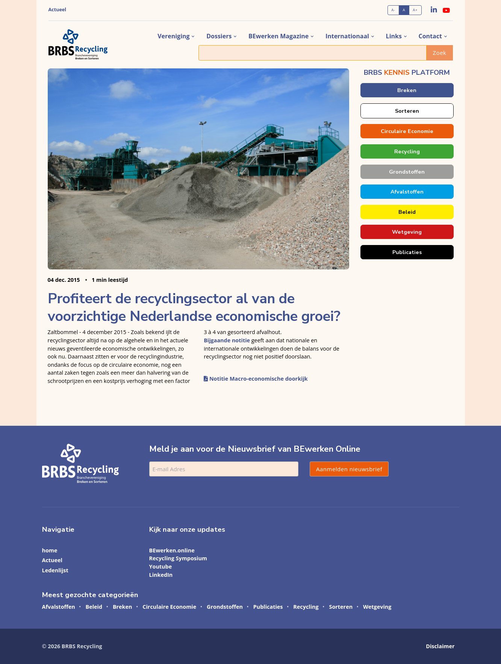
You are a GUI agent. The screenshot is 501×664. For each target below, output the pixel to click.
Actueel (57, 9)
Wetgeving (407, 232)
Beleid (407, 212)
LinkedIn (161, 574)
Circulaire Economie (407, 131)
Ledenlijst (55, 570)
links (394, 36)
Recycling (407, 151)
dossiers (219, 36)
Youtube (160, 566)
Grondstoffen (407, 171)
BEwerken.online (172, 550)
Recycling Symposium (178, 558)
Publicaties (407, 252)
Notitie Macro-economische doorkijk (256, 378)
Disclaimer (440, 646)
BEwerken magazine (278, 36)
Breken (406, 90)
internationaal (347, 36)
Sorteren (407, 111)
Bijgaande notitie (227, 340)
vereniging (173, 36)
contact (430, 36)
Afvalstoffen (407, 191)
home (50, 550)
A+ (415, 10)
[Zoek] (312, 53)
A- (393, 10)
